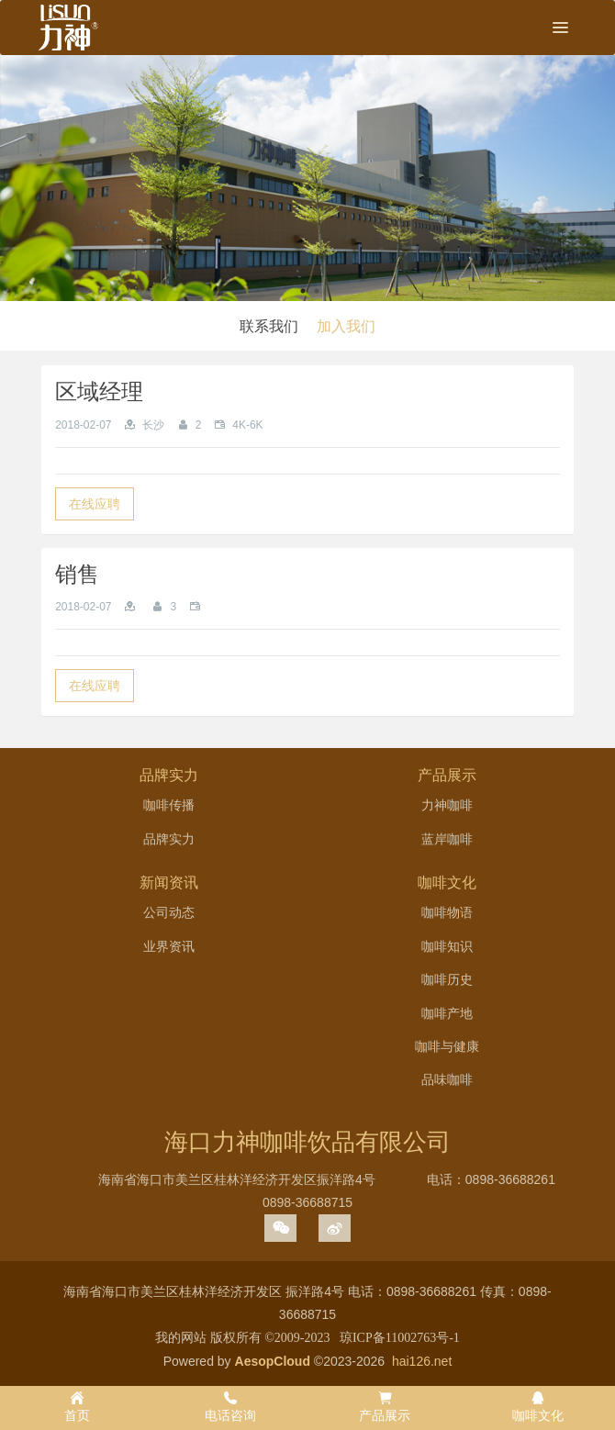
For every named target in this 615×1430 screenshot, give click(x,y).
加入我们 (346, 326)
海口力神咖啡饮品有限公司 (307, 1142)
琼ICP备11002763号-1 (400, 1338)
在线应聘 (94, 504)
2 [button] (317, 291)
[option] (307, 178)
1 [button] (303, 291)
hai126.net (422, 1361)
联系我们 (269, 326)
